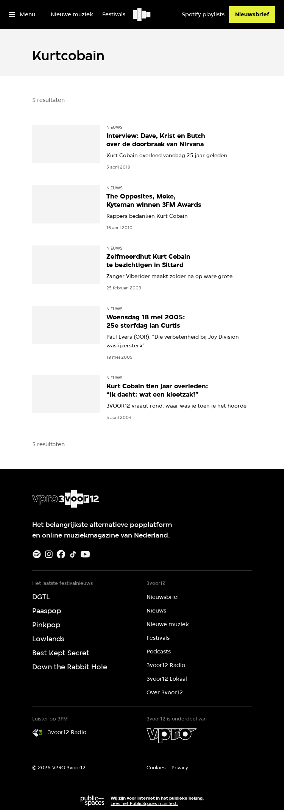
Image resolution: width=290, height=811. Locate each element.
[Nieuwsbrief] (252, 14)
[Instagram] (48, 554)
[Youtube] (85, 554)
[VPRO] (171, 735)
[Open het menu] (22, 14)
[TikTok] (73, 554)
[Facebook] (60, 554)
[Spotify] (36, 554)
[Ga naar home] (142, 14)
